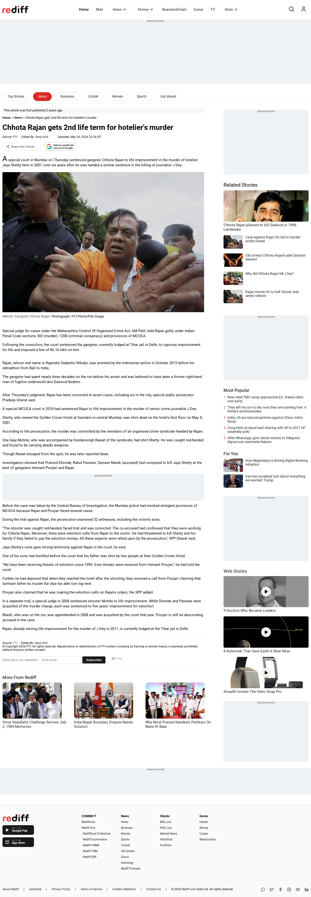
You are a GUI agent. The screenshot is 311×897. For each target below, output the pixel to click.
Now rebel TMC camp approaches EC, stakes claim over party (265, 399)
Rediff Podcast (130, 868)
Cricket (93, 96)
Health (203, 822)
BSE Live (165, 822)
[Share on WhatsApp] (263, 890)
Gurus (198, 9)
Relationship (207, 839)
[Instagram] (289, 890)
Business (67, 96)
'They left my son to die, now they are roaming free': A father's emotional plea (266, 409)
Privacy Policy (61, 889)
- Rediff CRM (89, 851)
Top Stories (16, 96)
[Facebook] (280, 890)
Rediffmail (88, 822)
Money (145, 9)
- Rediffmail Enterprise (96, 833)
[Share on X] (272, 890)
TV (212, 9)
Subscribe (94, 660)
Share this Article (20, 147)
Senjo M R (41, 137)
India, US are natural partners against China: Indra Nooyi (264, 419)
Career (203, 833)
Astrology (127, 862)
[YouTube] (298, 890)
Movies (117, 96)
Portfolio (166, 845)
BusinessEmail (174, 9)
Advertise (35, 889)
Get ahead (168, 96)
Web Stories (235, 571)
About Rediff (10, 889)
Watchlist (166, 839)
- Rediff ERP (89, 857)
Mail (99, 9)
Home (84, 9)
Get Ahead (128, 851)
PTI (15, 137)
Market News (168, 833)
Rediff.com (189, 889)
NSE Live (166, 828)
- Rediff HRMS (90, 845)
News (119, 9)
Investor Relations (124, 889)
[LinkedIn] (307, 890)
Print (117, 659)
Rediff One (88, 828)
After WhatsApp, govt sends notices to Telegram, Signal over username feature (263, 440)
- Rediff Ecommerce (94, 839)
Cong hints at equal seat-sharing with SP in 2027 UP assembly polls (266, 430)
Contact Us (153, 889)
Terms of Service (91, 889)
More (231, 9)
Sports (142, 96)
